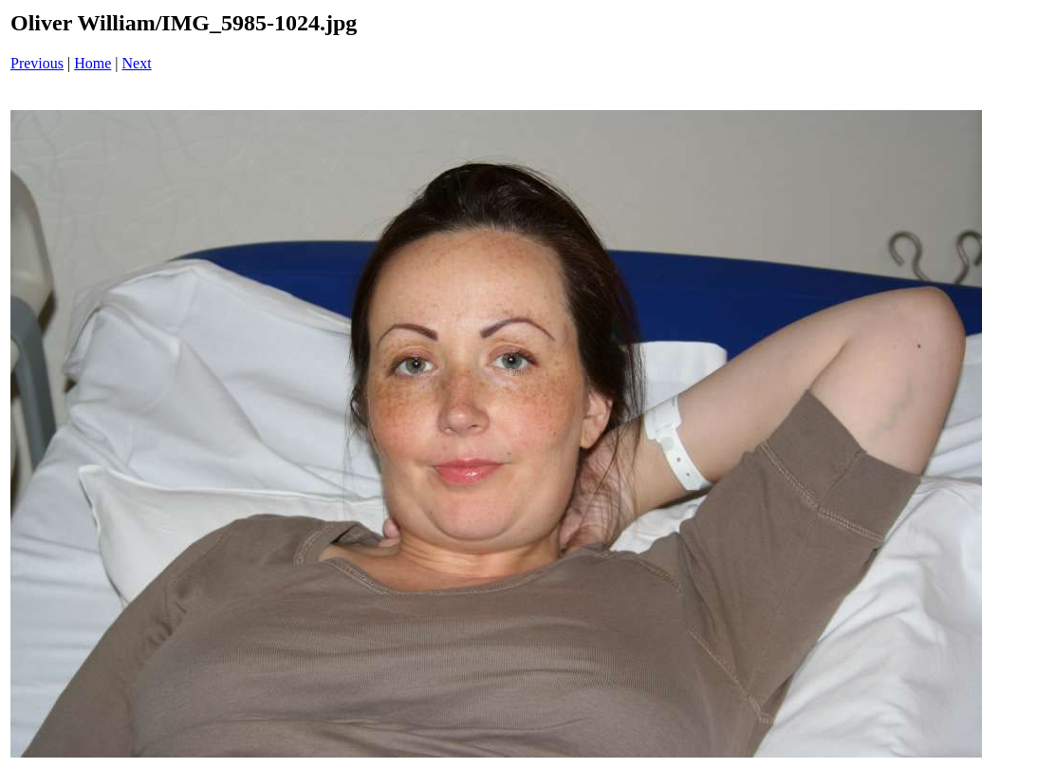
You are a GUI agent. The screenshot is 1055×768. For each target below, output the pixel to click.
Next (137, 63)
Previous (37, 63)
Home (92, 63)
